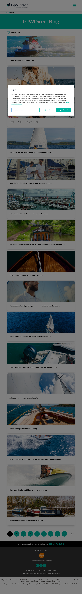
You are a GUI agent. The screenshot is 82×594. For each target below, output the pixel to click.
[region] (41, 100)
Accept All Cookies (63, 110)
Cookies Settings (18, 110)
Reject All (47, 110)
